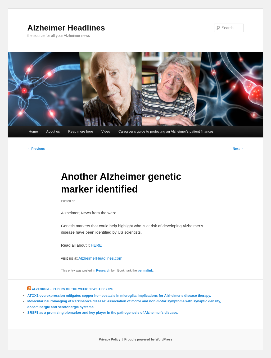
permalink (145, 270)
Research (103, 270)
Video (105, 131)
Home (33, 131)
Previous (36, 149)
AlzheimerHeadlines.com (100, 258)
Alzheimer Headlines (66, 27)
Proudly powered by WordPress (148, 339)
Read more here (80, 131)
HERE (96, 245)
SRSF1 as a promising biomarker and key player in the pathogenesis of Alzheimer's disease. (102, 313)
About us (53, 131)
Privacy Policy (109, 339)
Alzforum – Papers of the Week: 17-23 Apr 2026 (72, 289)
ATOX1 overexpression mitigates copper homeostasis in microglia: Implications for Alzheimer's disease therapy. (119, 296)
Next (238, 149)
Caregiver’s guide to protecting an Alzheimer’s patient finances (166, 131)
